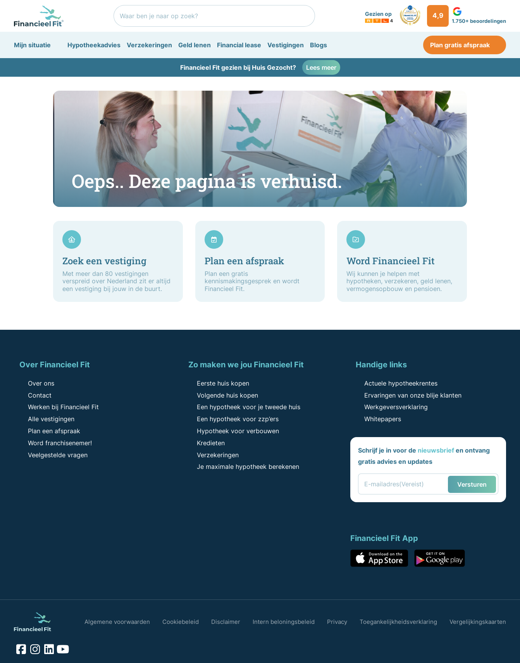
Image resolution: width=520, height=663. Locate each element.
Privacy (337, 621)
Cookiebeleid (180, 621)
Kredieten (206, 443)
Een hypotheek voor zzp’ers (233, 419)
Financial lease (239, 45)
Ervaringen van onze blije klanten (408, 395)
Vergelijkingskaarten (477, 621)
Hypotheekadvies (94, 45)
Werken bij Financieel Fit (59, 407)
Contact (35, 395)
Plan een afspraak (49, 431)
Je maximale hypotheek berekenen (243, 466)
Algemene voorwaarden (117, 621)
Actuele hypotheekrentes (396, 383)
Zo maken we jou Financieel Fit (246, 364)
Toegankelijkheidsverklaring (398, 621)
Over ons (36, 383)
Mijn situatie (32, 45)
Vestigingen (285, 45)
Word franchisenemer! (55, 443)
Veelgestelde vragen (53, 455)
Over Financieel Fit (54, 364)
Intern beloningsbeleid (284, 621)
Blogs (318, 45)
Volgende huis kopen (223, 395)
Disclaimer (225, 621)
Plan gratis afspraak (464, 45)
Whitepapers (378, 419)
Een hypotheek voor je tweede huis (244, 407)
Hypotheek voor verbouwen (233, 431)
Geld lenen (194, 45)
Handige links (381, 364)
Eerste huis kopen (218, 383)
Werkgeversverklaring (391, 407)
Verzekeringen (149, 45)
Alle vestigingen (46, 419)
